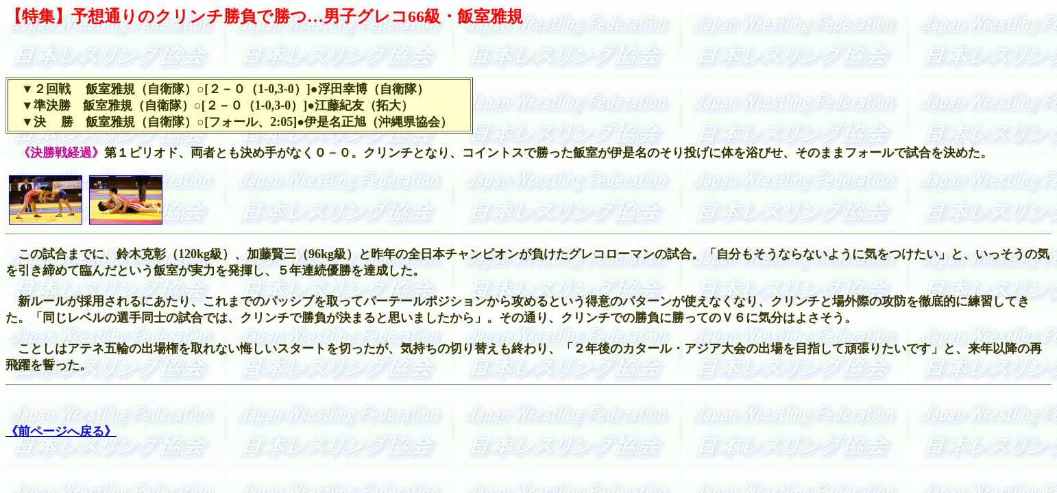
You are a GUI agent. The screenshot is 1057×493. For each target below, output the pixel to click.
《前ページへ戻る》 (61, 431)
